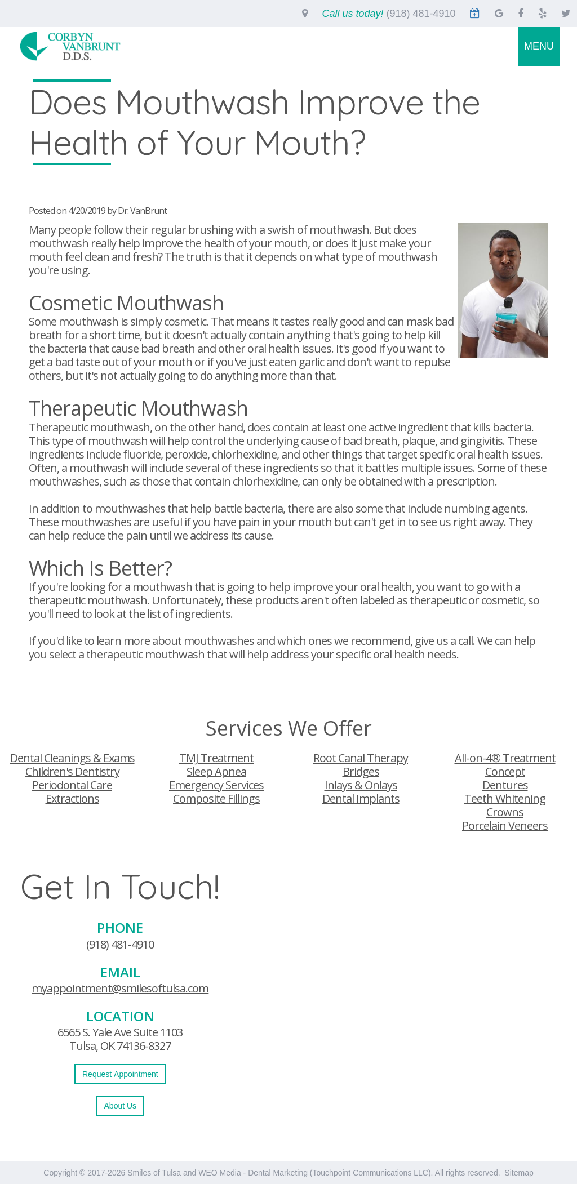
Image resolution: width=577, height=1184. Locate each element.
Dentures (505, 785)
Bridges (361, 771)
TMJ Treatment (216, 757)
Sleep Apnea (216, 771)
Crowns (504, 812)
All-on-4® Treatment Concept (505, 764)
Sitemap (518, 1172)
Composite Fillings (216, 798)
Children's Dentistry (72, 771)
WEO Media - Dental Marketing (253, 1172)
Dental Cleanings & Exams (72, 757)
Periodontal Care (72, 785)
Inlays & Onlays (361, 785)
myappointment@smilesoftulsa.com (120, 988)
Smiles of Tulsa (154, 1172)
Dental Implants (361, 798)
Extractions (72, 798)
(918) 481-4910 (120, 944)
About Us (120, 1105)
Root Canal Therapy (360, 757)
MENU (539, 46)
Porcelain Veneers (505, 825)
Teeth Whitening (504, 798)
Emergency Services (216, 785)
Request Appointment (120, 1074)
